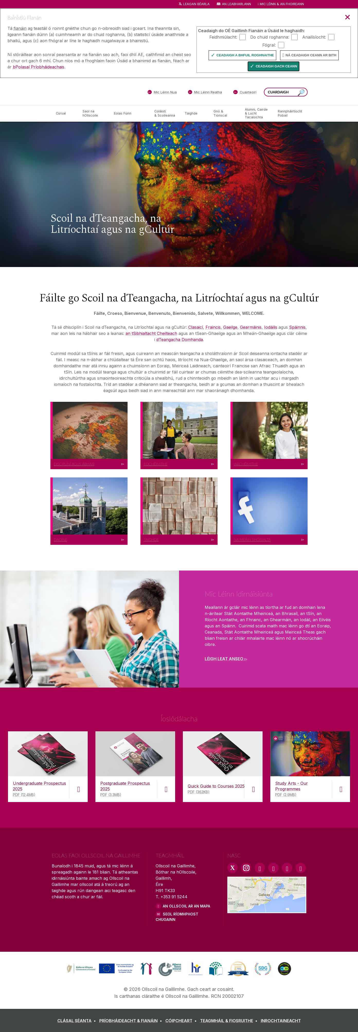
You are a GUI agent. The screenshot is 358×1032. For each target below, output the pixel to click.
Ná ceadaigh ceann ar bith (310, 55)
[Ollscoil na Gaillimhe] (89, 91)
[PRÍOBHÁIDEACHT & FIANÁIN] (131, 1021)
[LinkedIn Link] (287, 868)
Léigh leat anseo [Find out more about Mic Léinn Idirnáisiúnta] (224, 658)
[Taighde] (195, 113)
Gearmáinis (251, 327)
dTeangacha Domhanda (179, 339)
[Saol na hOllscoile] (94, 113)
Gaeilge (230, 327)
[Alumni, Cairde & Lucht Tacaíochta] (257, 113)
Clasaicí (195, 327)
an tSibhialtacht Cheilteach (151, 333)
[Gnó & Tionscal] (225, 113)
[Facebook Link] (260, 868)
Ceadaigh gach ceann (276, 66)
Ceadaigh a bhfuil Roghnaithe (245, 55)
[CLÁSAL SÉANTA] (77, 1021)
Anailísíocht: (314, 36)
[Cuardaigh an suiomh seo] (301, 92)
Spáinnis (297, 327)
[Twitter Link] (232, 868)
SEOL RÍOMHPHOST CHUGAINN (177, 917)
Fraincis (213, 327)
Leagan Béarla (196, 4)
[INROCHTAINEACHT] (281, 1021)
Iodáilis (270, 327)
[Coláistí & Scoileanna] (165, 113)
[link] (100, 968)
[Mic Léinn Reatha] (205, 93)
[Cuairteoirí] (244, 93)
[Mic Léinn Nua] (162, 93)
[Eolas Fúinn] (130, 113)
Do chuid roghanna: (269, 36)
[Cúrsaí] (65, 113)
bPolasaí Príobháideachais (38, 66)
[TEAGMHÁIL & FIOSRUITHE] (229, 1021)
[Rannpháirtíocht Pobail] (290, 113)
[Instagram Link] (246, 868)
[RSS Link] (301, 868)
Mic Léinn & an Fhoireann (282, 4)
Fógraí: (269, 44)
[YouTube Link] (273, 868)
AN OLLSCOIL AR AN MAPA (186, 906)
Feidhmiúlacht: (223, 36)
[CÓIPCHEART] (182, 1021)
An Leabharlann (236, 4)
